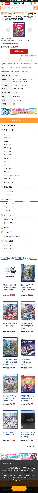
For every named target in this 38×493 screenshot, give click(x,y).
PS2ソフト (7, 144)
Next (30, 30)
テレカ (5, 228)
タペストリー (7, 232)
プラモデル (7, 210)
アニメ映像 (6, 187)
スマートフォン (9, 249)
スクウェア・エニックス (14, 58)
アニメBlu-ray (8, 191)
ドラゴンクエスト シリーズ (12, 60)
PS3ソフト (7, 141)
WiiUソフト (8, 161)
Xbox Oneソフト (9, 179)
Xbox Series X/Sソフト (11, 175)
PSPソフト (7, 151)
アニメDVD (8, 194)
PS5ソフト (7, 134)
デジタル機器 (7, 241)
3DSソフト (7, 168)
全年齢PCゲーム (9, 219)
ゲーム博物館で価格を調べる (29, 55)
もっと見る (30, 446)
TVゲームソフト (8, 130)
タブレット (7, 245)
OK (19, 488)
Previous (8, 30)
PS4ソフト (7, 137)
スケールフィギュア (10, 203)
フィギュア (6, 199)
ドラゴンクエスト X (26, 60)
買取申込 (7, 3)
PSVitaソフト (8, 148)
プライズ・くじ (9, 207)
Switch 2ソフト (9, 158)
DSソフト (7, 172)
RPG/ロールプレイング (20, 85)
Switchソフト (8, 155)
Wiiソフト (7, 165)
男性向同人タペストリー (12, 236)
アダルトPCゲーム (10, 223)
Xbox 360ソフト (9, 182)
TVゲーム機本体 (8, 125)
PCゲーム (6, 215)
